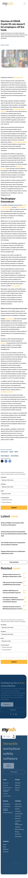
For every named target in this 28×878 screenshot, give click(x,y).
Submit (14, 507)
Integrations (6, 804)
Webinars (6, 849)
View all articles (14, 562)
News (4, 844)
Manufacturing (19, 829)
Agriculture (18, 806)
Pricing (17, 790)
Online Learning (7, 812)
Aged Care (18, 804)
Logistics (17, 827)
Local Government (18, 824)
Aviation (17, 809)
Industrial (18, 821)
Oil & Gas (18, 834)
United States (15, 455)
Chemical (18, 811)
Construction (19, 813)
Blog (4, 846)
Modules (17, 785)
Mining (17, 831)
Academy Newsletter (7, 499)
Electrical (17, 818)
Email (2, 491)
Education (18, 816)
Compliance (6, 806)
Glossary (5, 851)
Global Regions (5, 455)
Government (4, 451)
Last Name (3, 484)
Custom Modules (5, 809)
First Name (4, 477)
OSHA (16, 451)
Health (11, 451)
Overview (17, 782)
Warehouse (18, 836)
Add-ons (17, 787)
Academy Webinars (6, 502)
